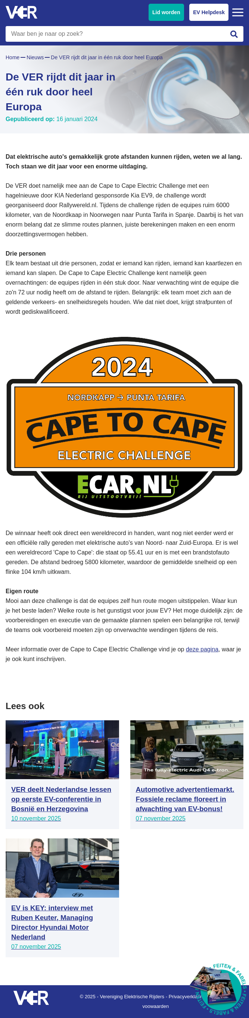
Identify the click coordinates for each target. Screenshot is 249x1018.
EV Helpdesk (209, 12)
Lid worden (166, 12)
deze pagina (202, 649)
